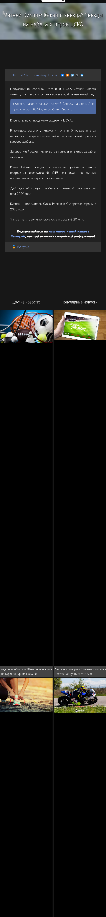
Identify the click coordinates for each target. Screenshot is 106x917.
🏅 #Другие (20, 246)
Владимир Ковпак (45, 75)
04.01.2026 (20, 75)
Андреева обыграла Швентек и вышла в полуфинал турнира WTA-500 (27, 671)
